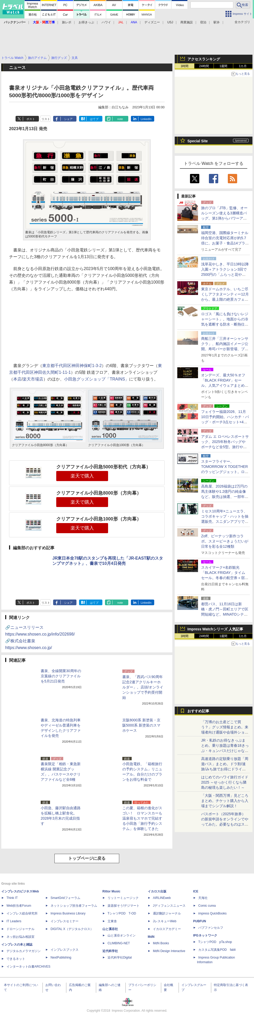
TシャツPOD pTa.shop (215, 942)
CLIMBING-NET (119, 943)
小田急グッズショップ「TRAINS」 (96, 379)
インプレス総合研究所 (22, 913)
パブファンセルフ (210, 928)
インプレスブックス (65, 950)
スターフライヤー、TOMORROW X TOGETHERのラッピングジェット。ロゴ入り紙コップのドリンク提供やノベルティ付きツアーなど (224, 471)
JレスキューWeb (164, 921)
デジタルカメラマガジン (23, 951)
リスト (45, 119)
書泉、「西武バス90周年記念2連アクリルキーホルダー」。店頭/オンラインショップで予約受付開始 (142, 687)
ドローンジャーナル (20, 929)
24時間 (204, 66)
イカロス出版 (157, 891)
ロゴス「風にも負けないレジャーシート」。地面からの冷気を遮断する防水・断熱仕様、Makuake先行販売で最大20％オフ (225, 324)
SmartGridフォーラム (65, 898)
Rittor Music (111, 891)
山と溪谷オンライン (122, 935)
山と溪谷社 (110, 929)
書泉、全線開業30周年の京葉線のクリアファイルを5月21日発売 (61, 676)
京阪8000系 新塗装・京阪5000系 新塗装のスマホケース (141, 725)
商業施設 (186, 22)
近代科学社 (110, 951)
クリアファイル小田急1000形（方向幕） (98, 519)
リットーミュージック (123, 898)
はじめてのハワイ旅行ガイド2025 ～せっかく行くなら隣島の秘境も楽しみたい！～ (224, 782)
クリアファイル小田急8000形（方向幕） (98, 493)
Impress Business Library (68, 913)
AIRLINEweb (162, 898)
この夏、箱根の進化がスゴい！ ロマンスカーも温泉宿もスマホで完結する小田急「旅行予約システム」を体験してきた (142, 818)
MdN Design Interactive (169, 951)
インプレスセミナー (65, 921)
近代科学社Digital (120, 957)
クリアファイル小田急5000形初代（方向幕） (103, 466)
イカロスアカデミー (167, 929)
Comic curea (207, 905)
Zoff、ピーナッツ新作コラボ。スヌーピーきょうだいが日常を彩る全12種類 (224, 541)
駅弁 (217, 22)
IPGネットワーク (205, 935)
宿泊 (203, 22)
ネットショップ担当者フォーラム (74, 905)
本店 (17, 379)
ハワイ (106, 22)
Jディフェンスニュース (169, 905)
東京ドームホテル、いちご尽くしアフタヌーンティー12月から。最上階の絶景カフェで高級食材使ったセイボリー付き (225, 299)
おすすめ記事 (198, 711)
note (120, 119)
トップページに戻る (86, 858)
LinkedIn (146, 119)
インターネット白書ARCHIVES (28, 966)
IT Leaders (13, 921)
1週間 (224, 66)
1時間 (185, 66)
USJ (170, 22)
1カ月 (243, 66)
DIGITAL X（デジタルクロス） (72, 929)
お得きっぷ (86, 22)
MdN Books (161, 943)
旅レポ (66, 22)
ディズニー (152, 22)
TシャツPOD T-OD (122, 913)
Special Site (197, 141)
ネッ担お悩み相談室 (20, 937)
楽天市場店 (33, 379)
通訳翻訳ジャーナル (167, 913)
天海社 (203, 898)
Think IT (12, 898)
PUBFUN (199, 921)
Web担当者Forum (18, 905)
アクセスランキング (203, 59)
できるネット (15, 959)
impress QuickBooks (212, 913)
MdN (151, 937)
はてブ (94, 119)
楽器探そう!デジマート (123, 905)
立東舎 (112, 921)
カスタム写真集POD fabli (217, 950)
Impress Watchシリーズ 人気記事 (215, 629)
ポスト (30, 119)
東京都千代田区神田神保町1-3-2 (72, 365)
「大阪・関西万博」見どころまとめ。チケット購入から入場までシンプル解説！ (224, 800)
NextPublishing (61, 957)
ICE (195, 891)
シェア (68, 119)
